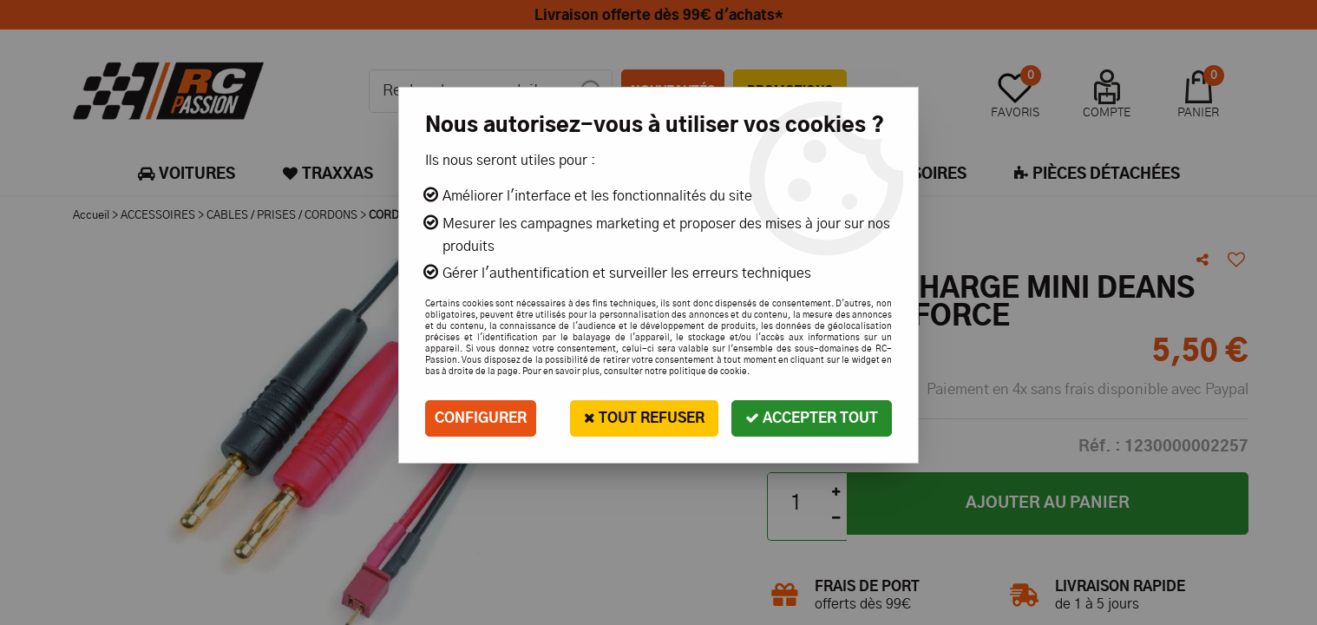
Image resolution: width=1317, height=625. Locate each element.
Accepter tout (811, 418)
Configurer (481, 418)
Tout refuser (644, 418)
